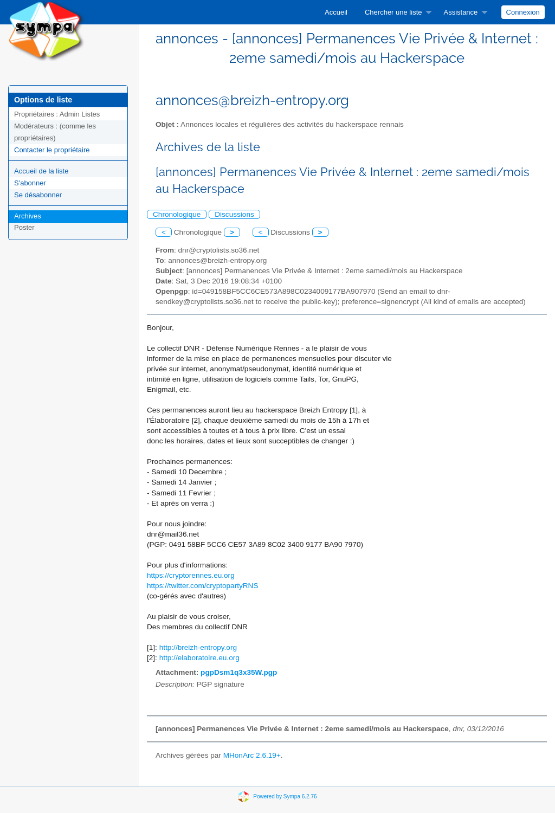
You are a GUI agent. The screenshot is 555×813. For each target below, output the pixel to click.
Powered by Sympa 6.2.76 (285, 796)
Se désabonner (38, 195)
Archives (27, 216)
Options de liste (43, 99)
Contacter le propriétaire (51, 150)
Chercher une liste (393, 12)
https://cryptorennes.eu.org (191, 575)
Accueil (336, 12)
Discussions (234, 214)
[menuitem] (336, 12)
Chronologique (177, 214)
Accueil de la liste (41, 171)
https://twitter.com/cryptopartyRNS (202, 586)
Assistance (460, 12)
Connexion (523, 12)
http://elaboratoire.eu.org (199, 658)
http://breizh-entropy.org (198, 647)
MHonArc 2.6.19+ (252, 755)
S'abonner (30, 183)
